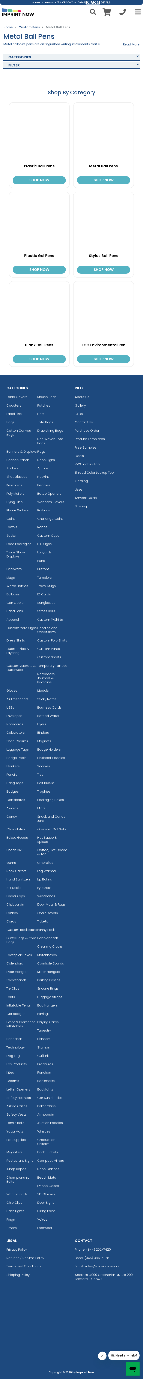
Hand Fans (14, 611)
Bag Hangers (47, 1005)
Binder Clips (15, 896)
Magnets (44, 741)
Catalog (81, 481)
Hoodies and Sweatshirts (47, 630)
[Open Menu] (136, 12)
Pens (41, 560)
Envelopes (14, 716)
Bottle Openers (49, 493)
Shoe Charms (17, 741)
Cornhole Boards (50, 963)
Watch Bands (16, 1194)
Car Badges (15, 1013)
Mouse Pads (46, 397)
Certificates (15, 800)
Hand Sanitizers (18, 879)
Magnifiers (14, 1152)
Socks (11, 535)
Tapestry (44, 1030)
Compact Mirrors (50, 1160)
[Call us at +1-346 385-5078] (122, 13)
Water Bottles (17, 586)
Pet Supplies (16, 1139)
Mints (41, 808)
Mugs (10, 577)
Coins (10, 518)
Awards (12, 808)
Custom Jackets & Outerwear (21, 667)
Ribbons (43, 510)
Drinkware (14, 569)
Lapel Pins (14, 414)
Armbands (45, 1114)
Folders (12, 913)
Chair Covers (47, 913)
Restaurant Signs (19, 1160)
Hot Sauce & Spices (47, 839)
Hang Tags (14, 783)
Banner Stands (18, 460)
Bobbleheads (48, 938)
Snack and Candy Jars (51, 818)
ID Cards (44, 594)
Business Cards (49, 707)
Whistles (43, 1131)
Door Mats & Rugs (51, 904)
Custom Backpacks (21, 929)
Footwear (44, 1228)
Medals (43, 690)
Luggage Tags (17, 749)
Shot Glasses (16, 476)
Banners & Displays (21, 451)
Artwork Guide (86, 498)
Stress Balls (46, 611)
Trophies (44, 791)
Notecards (14, 724)
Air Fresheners (17, 699)
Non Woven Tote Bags (50, 441)
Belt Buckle (45, 783)
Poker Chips (46, 1106)
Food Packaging (19, 544)
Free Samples (85, 447)
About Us (82, 397)
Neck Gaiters (16, 871)
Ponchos (44, 1072)
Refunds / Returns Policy (25, 1258)
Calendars (14, 963)
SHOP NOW (39, 180)
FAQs (79, 414)
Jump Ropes (16, 1169)
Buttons (43, 569)
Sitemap (81, 506)
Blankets (13, 766)
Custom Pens (29, 27)
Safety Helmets (18, 1097)
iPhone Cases (48, 1186)
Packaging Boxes (50, 800)
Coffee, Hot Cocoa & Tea (52, 852)
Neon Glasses (48, 1169)
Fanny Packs (46, 929)
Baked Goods (17, 837)
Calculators (15, 732)
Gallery (80, 405)
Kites (10, 1072)
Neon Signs (46, 460)
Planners (44, 1039)
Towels (11, 527)
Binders (43, 732)
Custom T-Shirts (50, 619)
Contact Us (84, 422)
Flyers (41, 724)
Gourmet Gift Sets (51, 829)
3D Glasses (46, 1194)
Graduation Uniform (46, 1141)
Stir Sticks (13, 887)
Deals (79, 456)
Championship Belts (18, 1179)
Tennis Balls (15, 1123)
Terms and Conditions (23, 1266)
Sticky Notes (47, 699)
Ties (40, 774)
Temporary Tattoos (52, 665)
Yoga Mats (14, 1131)
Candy (11, 816)
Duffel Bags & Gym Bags (21, 940)
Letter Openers (18, 1089)
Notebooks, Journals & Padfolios (46, 678)
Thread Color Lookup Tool (94, 472)
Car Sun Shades (50, 1097)
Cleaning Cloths (50, 946)
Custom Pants (48, 648)
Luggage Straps (49, 997)
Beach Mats (46, 1177)
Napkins (43, 476)
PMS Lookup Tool (87, 464)
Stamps (43, 1047)
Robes (42, 527)
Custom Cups (48, 535)
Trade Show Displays (15, 554)
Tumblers (44, 577)
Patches (43, 405)
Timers (11, 1228)
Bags (10, 422)
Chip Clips (14, 1202)
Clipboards (15, 904)
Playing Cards (48, 1022)
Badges (12, 791)
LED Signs (44, 544)
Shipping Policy (18, 1274)
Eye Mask (44, 887)
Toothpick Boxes (19, 955)
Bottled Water (48, 716)
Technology (15, 1047)
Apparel (12, 619)
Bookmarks (46, 1081)
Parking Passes (48, 980)
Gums (11, 862)
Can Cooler (15, 602)
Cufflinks (43, 1055)
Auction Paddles (50, 1123)
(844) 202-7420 (98, 1249)
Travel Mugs (46, 586)
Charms (12, 1081)
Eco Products (16, 1064)
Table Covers (16, 397)
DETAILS (106, 2)
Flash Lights (15, 1211)
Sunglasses (46, 602)
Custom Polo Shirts (52, 640)
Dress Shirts (15, 640)
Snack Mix (13, 850)
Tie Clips (12, 988)
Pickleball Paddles (51, 758)
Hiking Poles (46, 1211)
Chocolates (15, 829)
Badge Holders (49, 749)
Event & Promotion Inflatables (21, 1024)
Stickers (12, 468)
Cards (11, 921)
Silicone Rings (48, 988)
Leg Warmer (46, 871)
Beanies (43, 485)
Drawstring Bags (50, 430)
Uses (79, 489)
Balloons (13, 594)
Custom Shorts (49, 657)
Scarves (43, 766)
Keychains (14, 485)
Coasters (13, 405)
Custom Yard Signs (21, 628)
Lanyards (44, 552)
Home (8, 27)
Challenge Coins (50, 518)
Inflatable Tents (18, 1005)
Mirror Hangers (48, 971)
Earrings (43, 1013)
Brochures (45, 1064)
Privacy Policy (16, 1249)
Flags (41, 451)
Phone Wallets (17, 510)
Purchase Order (87, 430)
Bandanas (14, 1039)
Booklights (45, 1089)
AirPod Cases (16, 1106)
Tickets (42, 921)
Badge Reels (16, 758)
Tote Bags (45, 422)
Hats (41, 414)
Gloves (11, 690)
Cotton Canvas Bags (18, 432)
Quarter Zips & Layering (17, 650)
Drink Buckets (47, 1152)
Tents (10, 997)
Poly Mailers (15, 493)
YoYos (42, 1219)
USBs (10, 707)
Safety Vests (16, 1114)
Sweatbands (16, 980)
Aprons (42, 468)
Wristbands (46, 896)
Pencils (11, 774)
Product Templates (90, 439)
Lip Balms (44, 879)
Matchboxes (47, 955)
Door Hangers (17, 971)
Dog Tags (13, 1055)
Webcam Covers (50, 502)
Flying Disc (14, 502)
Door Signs (45, 1202)
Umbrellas (45, 862)
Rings (10, 1219)
